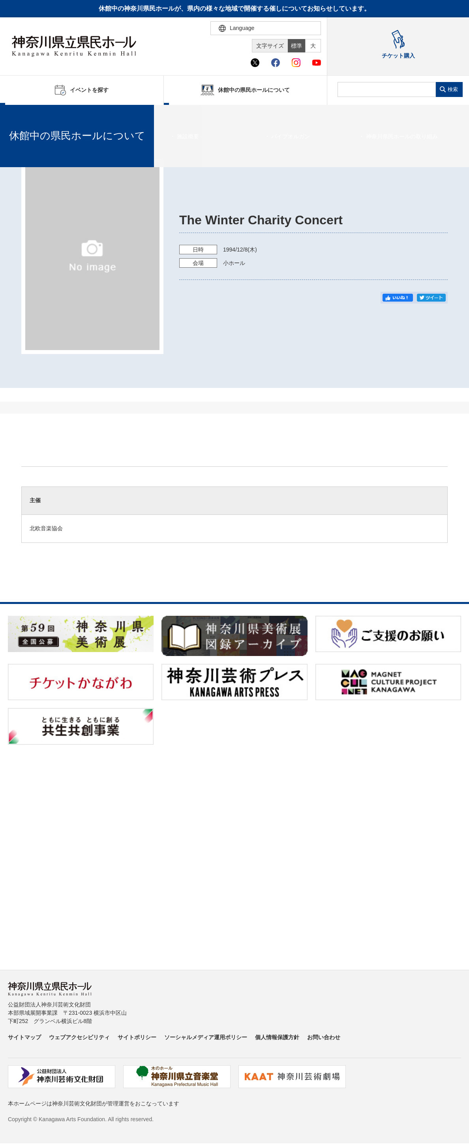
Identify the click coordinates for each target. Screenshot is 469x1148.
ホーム (19, 114)
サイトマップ (24, 1037)
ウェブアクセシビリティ (79, 1037)
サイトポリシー (137, 1037)
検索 (453, 89)
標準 (296, 46)
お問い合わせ (323, 1037)
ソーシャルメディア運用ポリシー (205, 1037)
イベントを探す (49, 114)
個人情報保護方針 (277, 1037)
